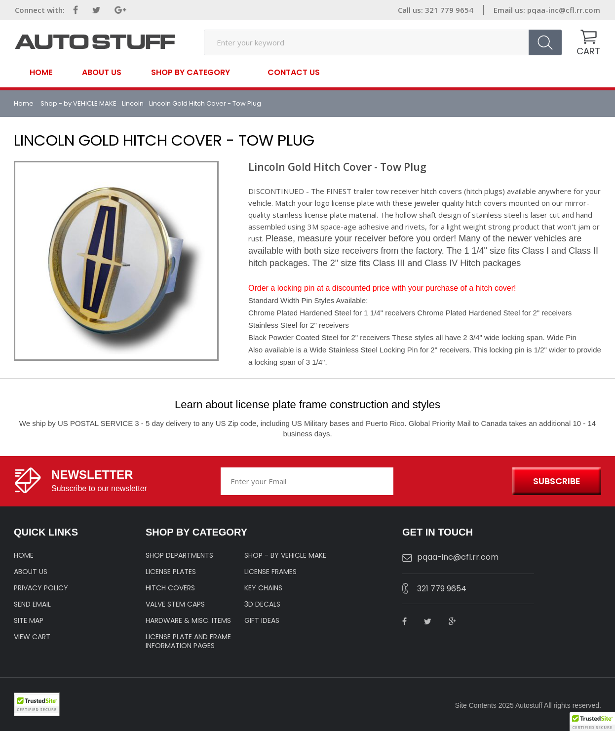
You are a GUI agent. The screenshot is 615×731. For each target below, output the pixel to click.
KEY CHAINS (263, 587)
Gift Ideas (261, 620)
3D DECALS (262, 604)
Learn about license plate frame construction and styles (307, 404)
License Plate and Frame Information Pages (188, 641)
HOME (24, 555)
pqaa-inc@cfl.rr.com (563, 10)
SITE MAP (28, 620)
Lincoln (133, 103)
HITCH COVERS (170, 587)
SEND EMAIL (32, 604)
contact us (294, 72)
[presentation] (451, 481)
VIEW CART (32, 636)
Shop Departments (179, 555)
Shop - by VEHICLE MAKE (78, 103)
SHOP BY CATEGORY (190, 72)
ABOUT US (30, 571)
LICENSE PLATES (171, 571)
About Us (101, 72)
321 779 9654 (441, 588)
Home (41, 72)
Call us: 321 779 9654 (435, 10)
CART (588, 51)
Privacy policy (41, 587)
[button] (592, 721)
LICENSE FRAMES (270, 571)
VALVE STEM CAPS (175, 604)
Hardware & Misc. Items (188, 620)
